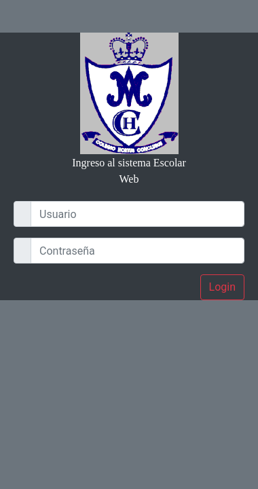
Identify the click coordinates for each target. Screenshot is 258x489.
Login (222, 286)
